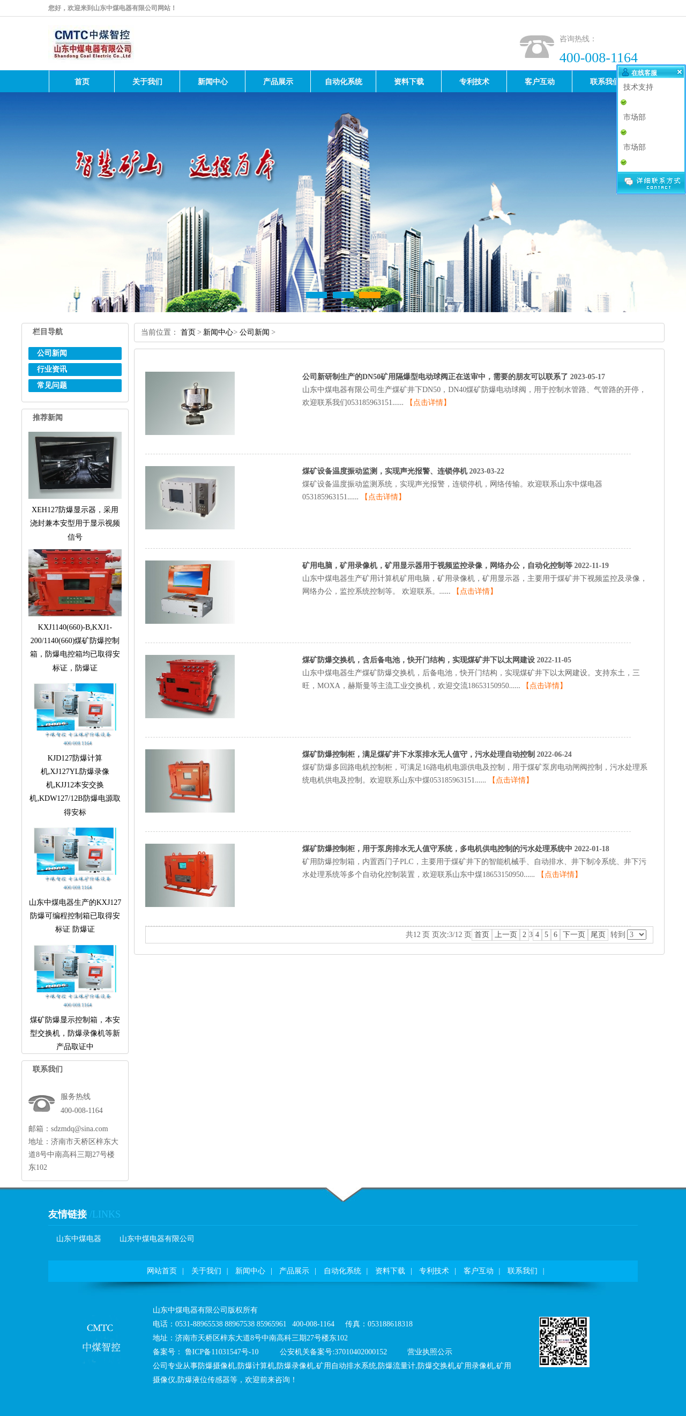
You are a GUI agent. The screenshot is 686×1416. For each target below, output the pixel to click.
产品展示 (294, 1271)
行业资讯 (52, 369)
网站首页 (162, 1271)
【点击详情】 (428, 403)
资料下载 (390, 1271)
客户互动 (479, 1271)
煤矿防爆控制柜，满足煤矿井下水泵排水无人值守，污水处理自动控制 (418, 754)
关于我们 (206, 1271)
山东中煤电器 (78, 1239)
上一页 (506, 935)
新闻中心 (218, 332)
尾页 (598, 935)
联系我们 (523, 1271)
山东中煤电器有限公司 (157, 1239)
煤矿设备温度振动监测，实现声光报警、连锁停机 (384, 471)
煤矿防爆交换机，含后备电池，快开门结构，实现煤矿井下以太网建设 (418, 660)
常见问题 (52, 385)
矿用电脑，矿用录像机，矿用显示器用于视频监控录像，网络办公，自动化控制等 (437, 566)
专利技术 (434, 1271)
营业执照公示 (429, 1352)
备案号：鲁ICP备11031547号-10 (205, 1352)
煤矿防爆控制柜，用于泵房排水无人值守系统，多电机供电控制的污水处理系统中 (437, 849)
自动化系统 (342, 1271)
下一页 (574, 935)
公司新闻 (52, 353)
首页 (188, 332)
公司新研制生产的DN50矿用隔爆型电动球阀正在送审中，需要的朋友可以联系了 (435, 377)
